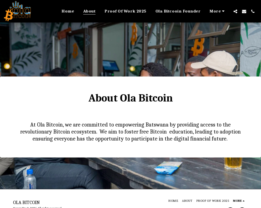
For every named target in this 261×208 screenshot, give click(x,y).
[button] (235, 11)
